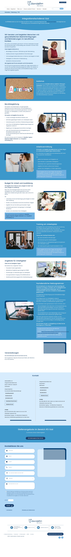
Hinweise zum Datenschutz (28, 510)
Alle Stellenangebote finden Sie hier (35, 438)
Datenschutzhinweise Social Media (55, 534)
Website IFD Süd (9, 404)
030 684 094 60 (8, 395)
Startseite (7, 12)
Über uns (20, 9)
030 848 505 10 (43, 390)
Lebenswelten (13, 536)
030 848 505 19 (43, 392)
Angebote (13, 9)
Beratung (13, 12)
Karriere (39, 9)
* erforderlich (9, 510)
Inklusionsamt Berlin (51, 21)
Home (8, 9)
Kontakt (44, 9)
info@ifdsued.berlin (9, 393)
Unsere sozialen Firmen (30, 9)
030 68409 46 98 (9, 398)
